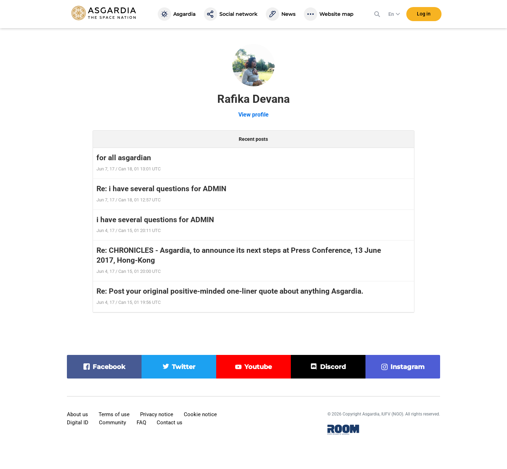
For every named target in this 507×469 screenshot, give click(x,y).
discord (333, 367)
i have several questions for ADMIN (155, 219)
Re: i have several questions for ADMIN (161, 189)
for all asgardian (123, 158)
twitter (183, 367)
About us (77, 414)
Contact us (169, 422)
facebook (109, 367)
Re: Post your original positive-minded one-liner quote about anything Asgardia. (229, 291)
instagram (407, 367)
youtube (258, 367)
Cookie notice (200, 414)
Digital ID (77, 422)
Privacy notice (156, 414)
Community (112, 422)
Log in (424, 14)
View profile (253, 114)
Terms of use (114, 414)
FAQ (141, 422)
